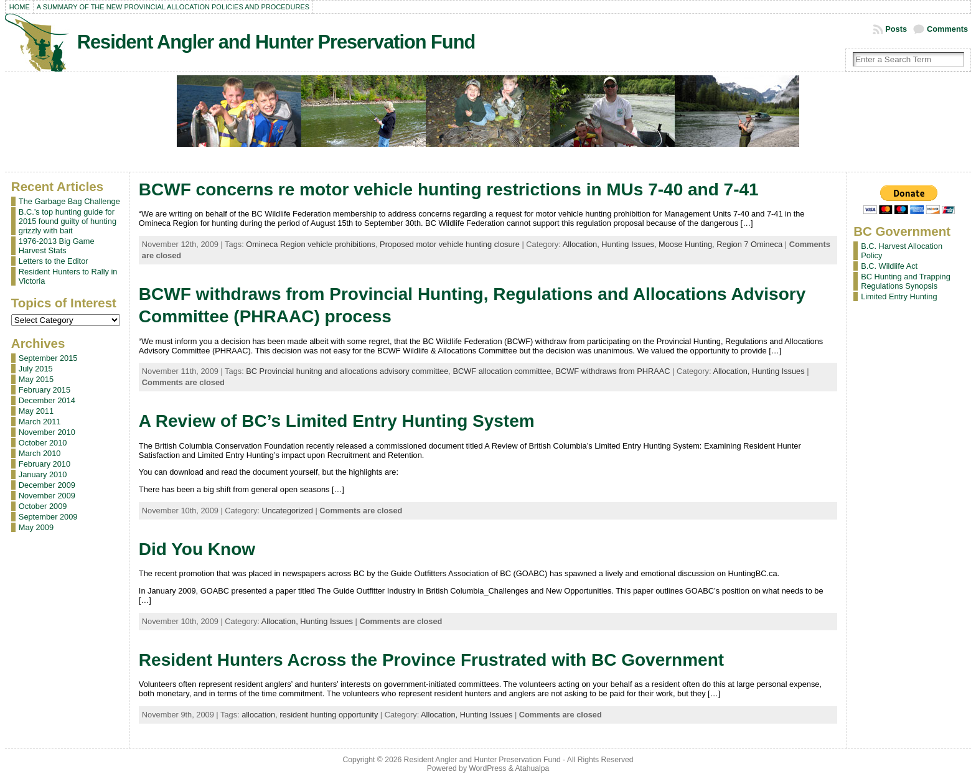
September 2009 (48, 516)
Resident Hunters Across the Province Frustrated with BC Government (431, 659)
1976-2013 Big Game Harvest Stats (57, 245)
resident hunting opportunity (328, 714)
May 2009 (36, 527)
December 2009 (47, 485)
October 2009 (43, 506)
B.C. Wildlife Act (889, 266)
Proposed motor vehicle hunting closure (450, 244)
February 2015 (44, 389)
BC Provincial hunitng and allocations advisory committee (347, 371)
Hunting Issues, (630, 244)
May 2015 (36, 379)
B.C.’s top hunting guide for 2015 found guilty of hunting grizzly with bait (67, 221)
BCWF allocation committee (502, 371)
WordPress (487, 768)
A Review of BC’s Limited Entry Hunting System (337, 421)
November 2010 (47, 432)
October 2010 (43, 442)
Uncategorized (287, 510)
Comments (947, 29)
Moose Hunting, (687, 244)
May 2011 (36, 411)
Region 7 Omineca (749, 244)
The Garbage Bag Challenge (69, 201)
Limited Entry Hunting (899, 296)
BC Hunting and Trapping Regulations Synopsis (905, 281)
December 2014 (47, 400)
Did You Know (197, 549)
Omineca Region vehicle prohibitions (310, 244)
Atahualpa (532, 768)
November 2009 (47, 495)
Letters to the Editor (53, 261)
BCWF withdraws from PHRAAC (612, 371)
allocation (258, 714)
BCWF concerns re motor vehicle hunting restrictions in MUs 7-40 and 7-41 (449, 189)
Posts (896, 29)
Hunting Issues (778, 371)
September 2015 (48, 358)
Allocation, (582, 244)
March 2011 (40, 421)
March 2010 (40, 453)
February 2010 (44, 464)
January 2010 (43, 474)
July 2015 (36, 368)
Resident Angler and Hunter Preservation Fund (276, 42)
